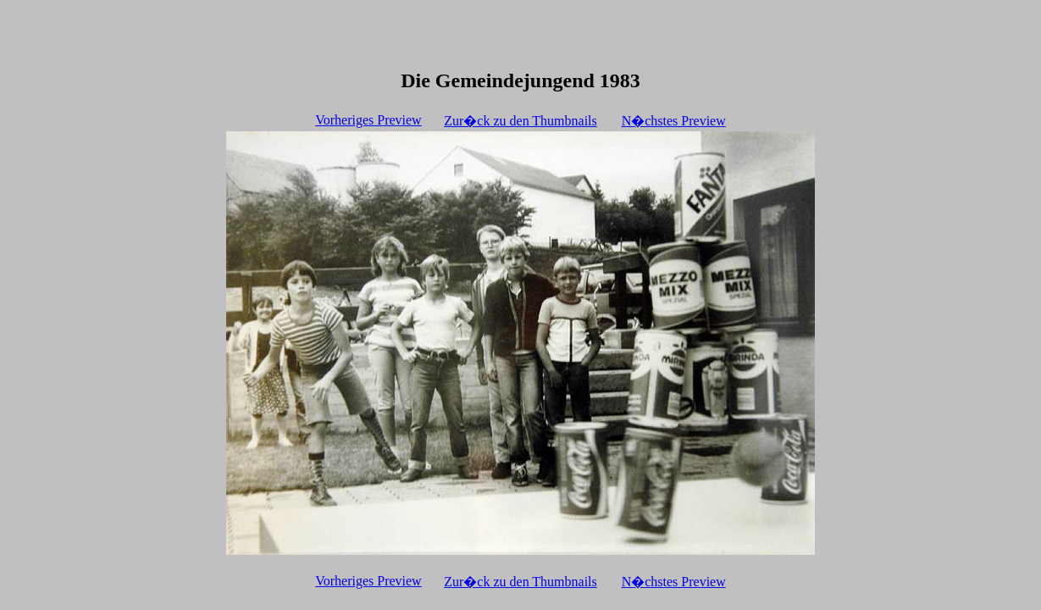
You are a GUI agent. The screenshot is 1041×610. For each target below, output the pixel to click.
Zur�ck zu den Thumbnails (520, 121)
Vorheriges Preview (368, 120)
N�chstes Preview (674, 121)
